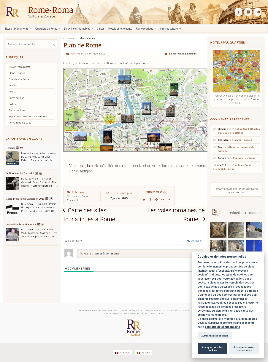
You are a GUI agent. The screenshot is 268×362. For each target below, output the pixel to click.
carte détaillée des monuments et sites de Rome (131, 166)
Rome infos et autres (20, 122)
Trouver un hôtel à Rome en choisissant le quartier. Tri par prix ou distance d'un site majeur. (236, 99)
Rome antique (16, 97)
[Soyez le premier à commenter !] (140, 253)
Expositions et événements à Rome (28, 116)
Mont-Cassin (244, 139)
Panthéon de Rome (244, 157)
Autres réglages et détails (214, 335)
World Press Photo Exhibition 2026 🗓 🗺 (29, 198)
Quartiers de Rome (19, 79)
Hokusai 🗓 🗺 (14, 147)
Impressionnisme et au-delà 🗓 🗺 (25, 224)
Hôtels (12, 91)
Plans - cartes (77, 53)
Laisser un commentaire (183, 53)
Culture (13, 103)
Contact (160, 313)
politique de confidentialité (222, 327)
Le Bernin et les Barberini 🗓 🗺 (24, 173)
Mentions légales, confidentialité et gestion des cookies (129, 313)
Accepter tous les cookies (212, 349)
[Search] (53, 44)
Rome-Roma (50, 9)
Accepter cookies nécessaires (244, 349)
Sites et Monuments (95, 53)
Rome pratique (17, 110)
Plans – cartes (17, 72)
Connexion (195, 240)
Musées (13, 85)
